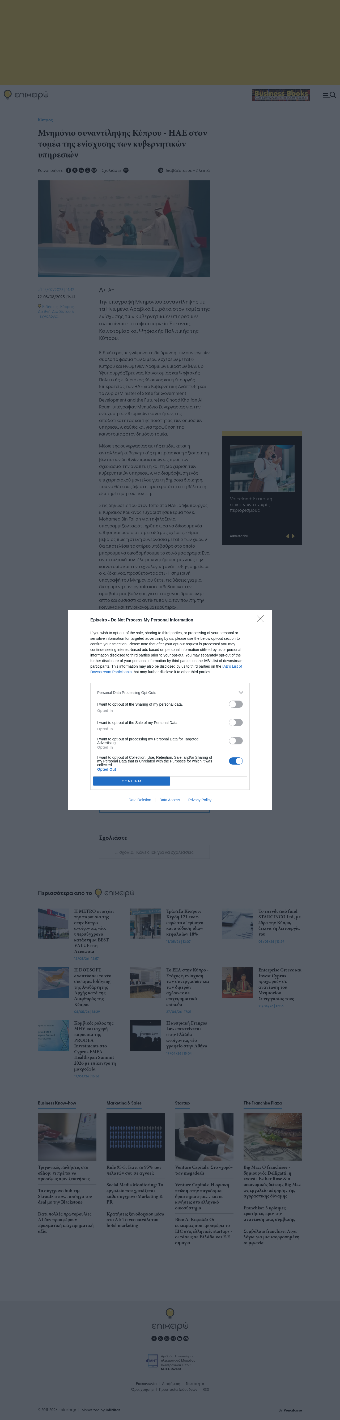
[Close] (262, 620)
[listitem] (170, 692)
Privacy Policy (199, 800)
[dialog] (170, 710)
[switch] (236, 704)
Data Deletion (140, 800)
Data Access (169, 800)
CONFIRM (132, 781)
